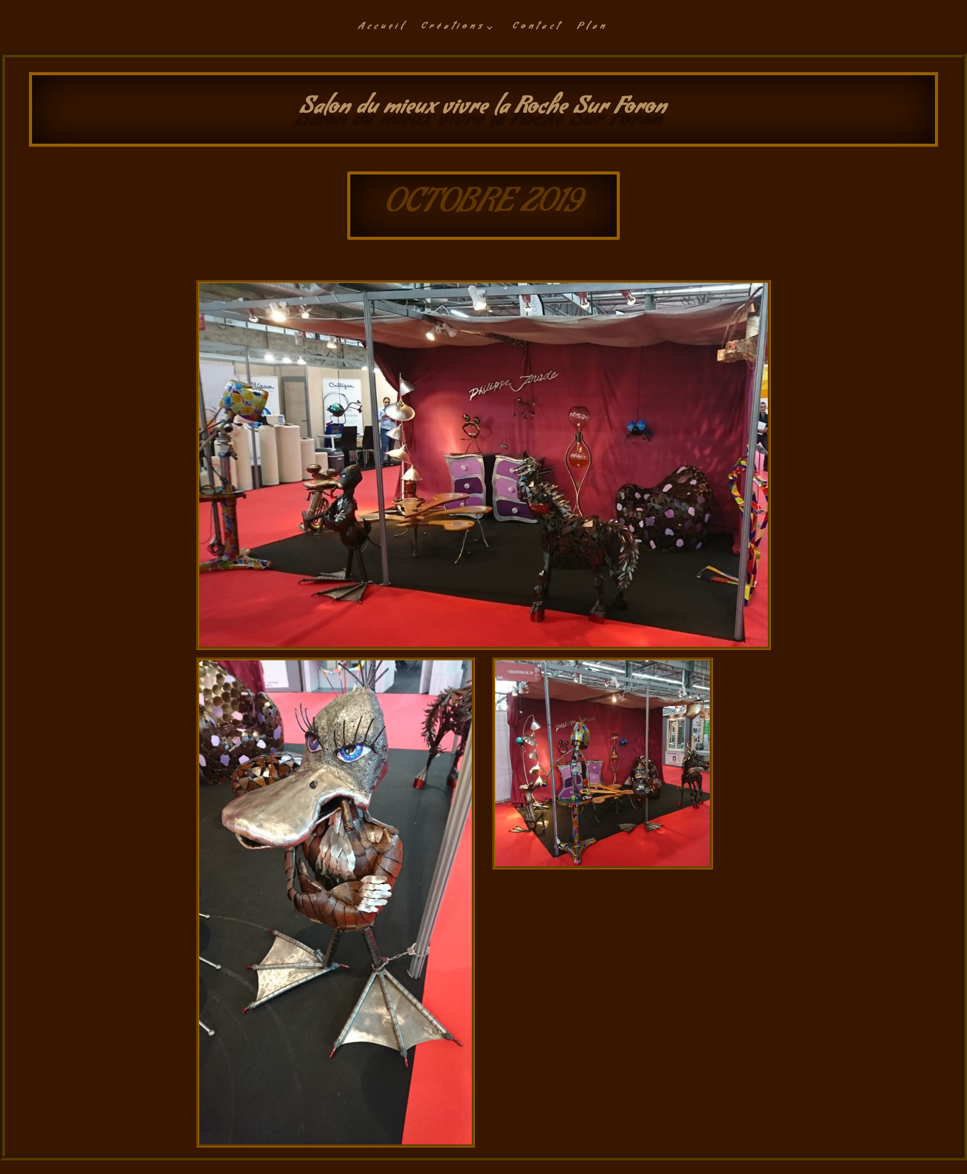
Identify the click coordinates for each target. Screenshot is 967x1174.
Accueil (382, 29)
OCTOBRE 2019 (483, 206)
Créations (453, 29)
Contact (537, 29)
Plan (592, 29)
